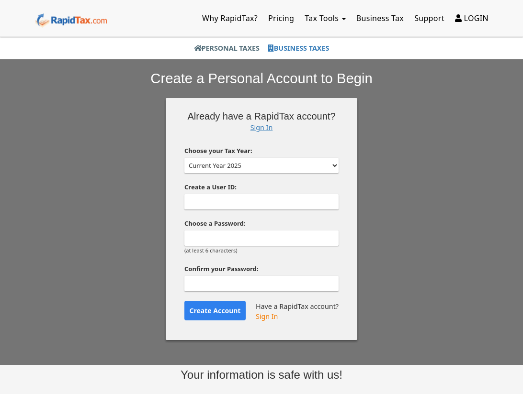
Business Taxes (298, 48)
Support (429, 18)
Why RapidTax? (230, 18)
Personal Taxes (227, 48)
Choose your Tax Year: (218, 150)
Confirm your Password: (221, 268)
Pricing (281, 18)
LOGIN (472, 18)
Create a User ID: (210, 187)
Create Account (215, 310)
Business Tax (380, 18)
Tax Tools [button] (325, 18)
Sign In (261, 127)
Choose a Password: (214, 223)
